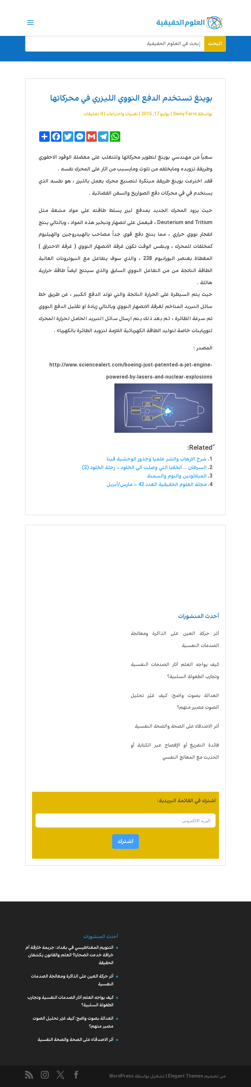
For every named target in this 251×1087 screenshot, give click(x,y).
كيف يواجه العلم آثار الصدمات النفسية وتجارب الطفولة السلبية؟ (175, 670)
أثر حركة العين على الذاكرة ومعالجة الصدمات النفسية (175, 639)
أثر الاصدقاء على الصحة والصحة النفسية (177, 726)
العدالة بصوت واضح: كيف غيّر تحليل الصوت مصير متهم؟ (175, 701)
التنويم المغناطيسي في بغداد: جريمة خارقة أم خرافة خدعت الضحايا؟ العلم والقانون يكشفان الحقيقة (69, 955)
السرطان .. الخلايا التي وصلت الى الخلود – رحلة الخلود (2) (144, 467)
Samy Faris (185, 114)
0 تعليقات (93, 114)
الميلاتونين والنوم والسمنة (177, 476)
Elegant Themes (185, 1076)
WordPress (121, 1076)
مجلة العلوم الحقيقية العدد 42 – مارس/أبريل (157, 484)
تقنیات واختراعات (122, 114)
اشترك (125, 841)
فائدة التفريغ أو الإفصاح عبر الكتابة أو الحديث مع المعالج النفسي (175, 751)
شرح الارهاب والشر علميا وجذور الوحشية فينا (157, 459)
